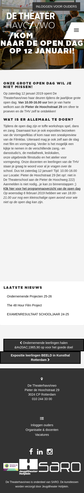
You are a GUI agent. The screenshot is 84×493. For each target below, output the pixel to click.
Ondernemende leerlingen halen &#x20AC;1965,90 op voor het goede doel (44, 345)
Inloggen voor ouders (56, 6)
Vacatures (42, 434)
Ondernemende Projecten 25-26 (29, 296)
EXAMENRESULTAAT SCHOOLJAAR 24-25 (38, 314)
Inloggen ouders (42, 425)
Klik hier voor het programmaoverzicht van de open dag (41, 188)
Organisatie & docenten (42, 430)
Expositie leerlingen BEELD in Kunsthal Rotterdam (40, 358)
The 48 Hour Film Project (24, 305)
